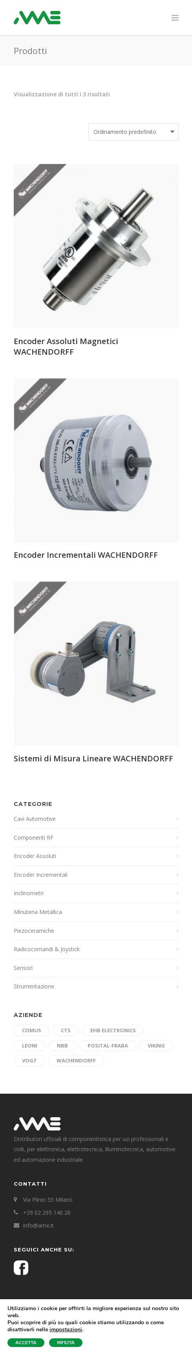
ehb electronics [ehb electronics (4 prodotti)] (113, 1030)
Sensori (23, 968)
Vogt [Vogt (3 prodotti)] (29, 1060)
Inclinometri (29, 893)
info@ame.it (38, 1225)
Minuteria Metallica (38, 912)
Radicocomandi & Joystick (47, 949)
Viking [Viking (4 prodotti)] (156, 1045)
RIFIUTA (66, 1343)
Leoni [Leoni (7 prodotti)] (29, 1045)
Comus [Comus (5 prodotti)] (31, 1030)
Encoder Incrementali (41, 874)
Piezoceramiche (34, 930)
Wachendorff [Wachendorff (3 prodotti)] (76, 1060)
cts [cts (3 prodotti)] (66, 1030)
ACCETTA (26, 1343)
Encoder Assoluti (35, 856)
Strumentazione (34, 986)
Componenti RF (33, 837)
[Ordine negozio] (133, 132)
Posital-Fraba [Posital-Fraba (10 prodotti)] (108, 1045)
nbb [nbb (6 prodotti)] (62, 1045)
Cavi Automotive (35, 818)
